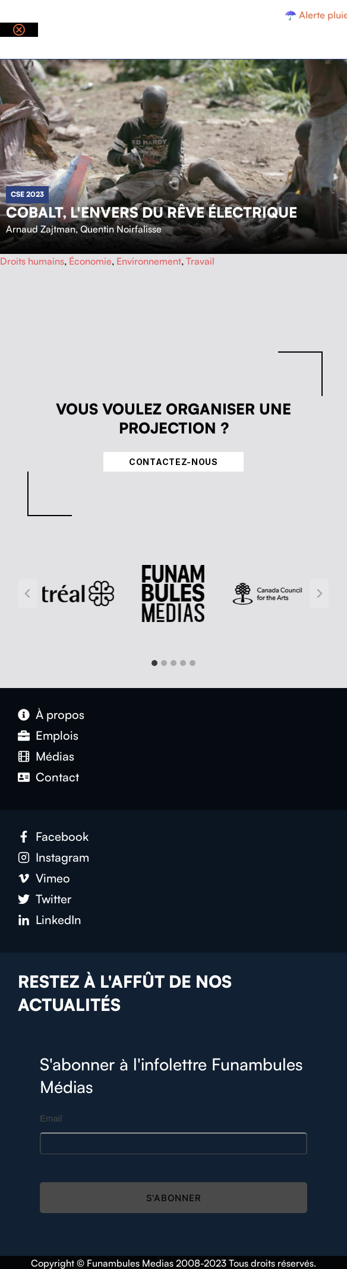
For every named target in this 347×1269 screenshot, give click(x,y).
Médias (55, 756)
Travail (200, 261)
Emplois (57, 735)
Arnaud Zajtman (40, 229)
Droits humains (32, 261)
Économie (90, 261)
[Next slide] (319, 593)
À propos (60, 714)
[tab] (154, 663)
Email (51, 1118)
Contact (57, 776)
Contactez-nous (173, 462)
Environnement (148, 261)
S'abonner (173, 1198)
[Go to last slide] (27, 593)
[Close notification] (19, 30)
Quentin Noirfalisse (121, 229)
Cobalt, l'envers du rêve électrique (151, 212)
